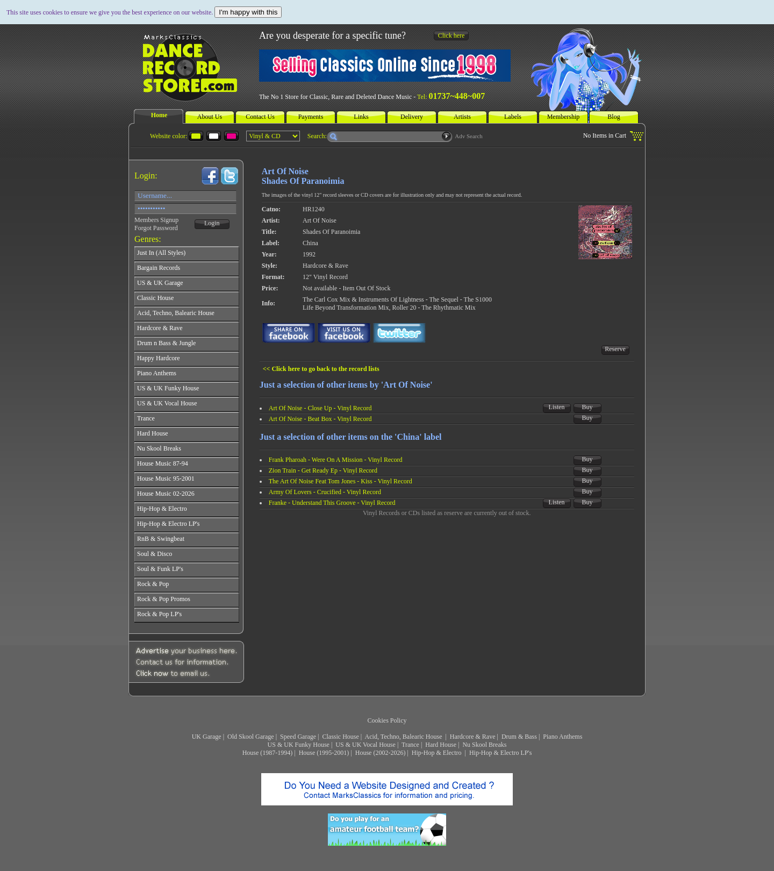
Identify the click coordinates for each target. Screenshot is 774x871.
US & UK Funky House (298, 744)
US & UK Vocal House (365, 744)
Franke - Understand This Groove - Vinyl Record (332, 502)
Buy (587, 407)
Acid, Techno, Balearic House (404, 736)
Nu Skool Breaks (484, 744)
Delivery (411, 116)
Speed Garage (298, 736)
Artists (462, 116)
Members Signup (156, 220)
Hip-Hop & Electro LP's (500, 752)
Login (212, 223)
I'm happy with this (248, 12)
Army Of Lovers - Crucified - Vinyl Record (325, 492)
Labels (512, 116)
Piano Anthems (562, 736)
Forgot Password (156, 228)
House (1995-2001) (324, 752)
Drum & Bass (519, 736)
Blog (613, 116)
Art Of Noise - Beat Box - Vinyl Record (320, 419)
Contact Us (260, 116)
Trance (410, 744)
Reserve (615, 349)
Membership (563, 116)
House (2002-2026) (380, 752)
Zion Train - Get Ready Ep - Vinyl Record (323, 470)
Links (361, 116)
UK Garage (206, 736)
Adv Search (469, 136)
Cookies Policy (386, 720)
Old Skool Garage (250, 736)
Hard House (440, 744)
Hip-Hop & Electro (437, 752)
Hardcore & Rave (473, 736)
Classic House (340, 736)
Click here (451, 35)
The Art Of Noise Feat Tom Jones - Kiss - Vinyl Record (340, 481)
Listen (557, 407)
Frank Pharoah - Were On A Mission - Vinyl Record (336, 459)
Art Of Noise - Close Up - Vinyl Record (320, 408)
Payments (311, 116)
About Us (209, 116)
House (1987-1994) (267, 752)
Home (159, 115)
